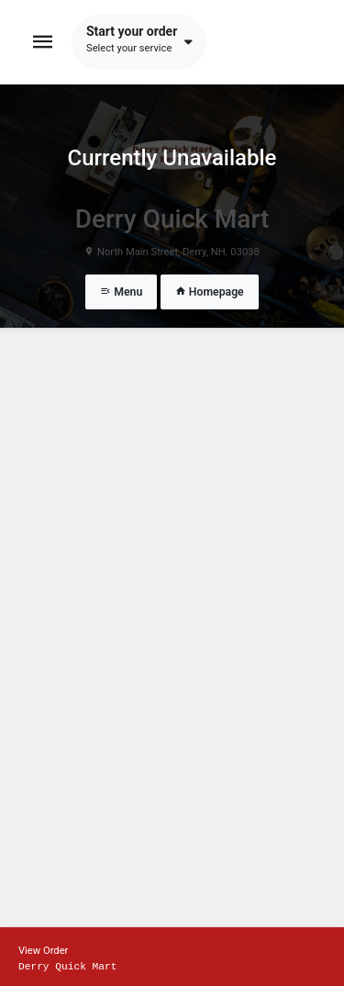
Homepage (209, 292)
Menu (121, 292)
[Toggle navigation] (43, 42)
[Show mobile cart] (172, 956)
